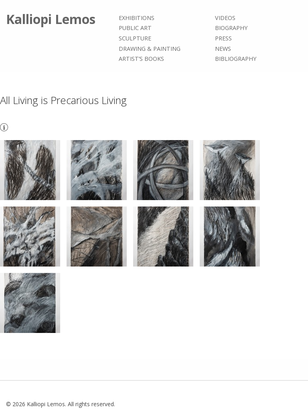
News (223, 48)
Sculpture (135, 38)
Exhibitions (136, 18)
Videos (225, 18)
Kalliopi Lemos (50, 19)
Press (223, 38)
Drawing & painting (149, 48)
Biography (231, 28)
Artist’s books (141, 58)
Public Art (135, 28)
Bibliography (235, 58)
